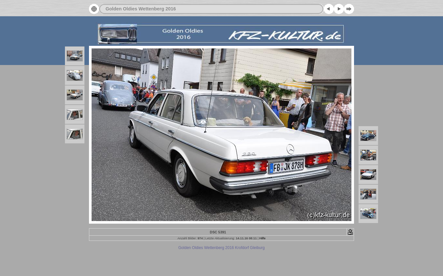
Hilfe (262, 238)
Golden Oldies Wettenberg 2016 (141, 8)
